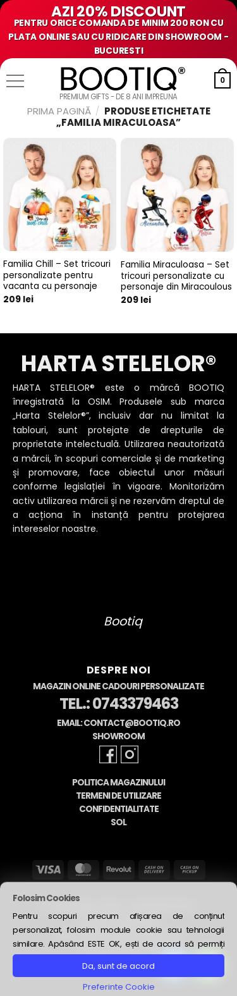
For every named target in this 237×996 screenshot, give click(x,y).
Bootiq (123, 621)
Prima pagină (59, 111)
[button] (15, 81)
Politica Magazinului (118, 783)
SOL (118, 822)
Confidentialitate (119, 809)
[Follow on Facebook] (108, 754)
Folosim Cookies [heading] (46, 898)
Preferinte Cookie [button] (119, 987)
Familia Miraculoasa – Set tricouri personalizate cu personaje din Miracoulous (176, 276)
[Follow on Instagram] (129, 754)
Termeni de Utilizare (118, 796)
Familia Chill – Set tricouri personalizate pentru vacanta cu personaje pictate (57, 281)
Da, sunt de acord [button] (118, 966)
